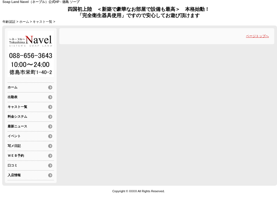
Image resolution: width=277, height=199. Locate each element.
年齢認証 (9, 22)
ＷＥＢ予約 (16, 156)
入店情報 (14, 175)
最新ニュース (17, 126)
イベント (14, 136)
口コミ (12, 165)
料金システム (17, 116)
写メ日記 (14, 146)
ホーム (24, 22)
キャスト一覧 (42, 22)
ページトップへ (257, 36)
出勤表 (12, 97)
